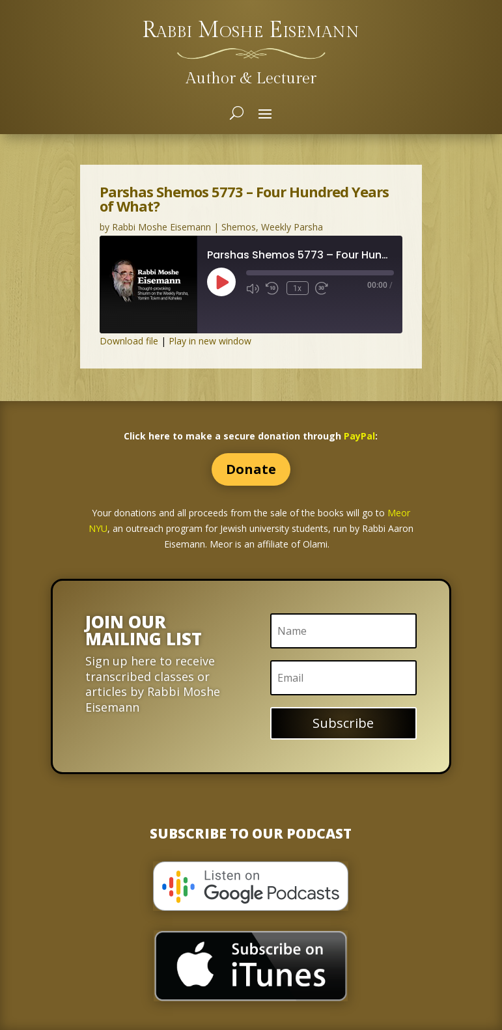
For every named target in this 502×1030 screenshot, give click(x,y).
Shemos (238, 227)
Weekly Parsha (292, 227)
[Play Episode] (221, 282)
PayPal (359, 436)
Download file (129, 341)
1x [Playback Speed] (296, 287)
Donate (251, 469)
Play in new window (210, 341)
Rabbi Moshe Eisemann (161, 227)
